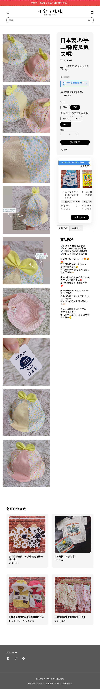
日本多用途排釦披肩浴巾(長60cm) (70, 195)
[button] (8, 12)
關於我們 (31, 684)
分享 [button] (64, 150)
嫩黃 (65, 107)
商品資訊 (76, 228)
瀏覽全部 (84, 166)
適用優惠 (64, 77)
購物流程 (40, 684)
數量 (62, 130)
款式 (62, 102)
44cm (65, 118)
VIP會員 (58, 684)
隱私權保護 (67, 684)
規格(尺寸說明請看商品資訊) (74, 113)
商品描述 (63, 228)
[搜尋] (89, 20)
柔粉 (75, 107)
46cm (77, 118)
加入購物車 (75, 142)
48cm (65, 124)
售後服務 (49, 684)
